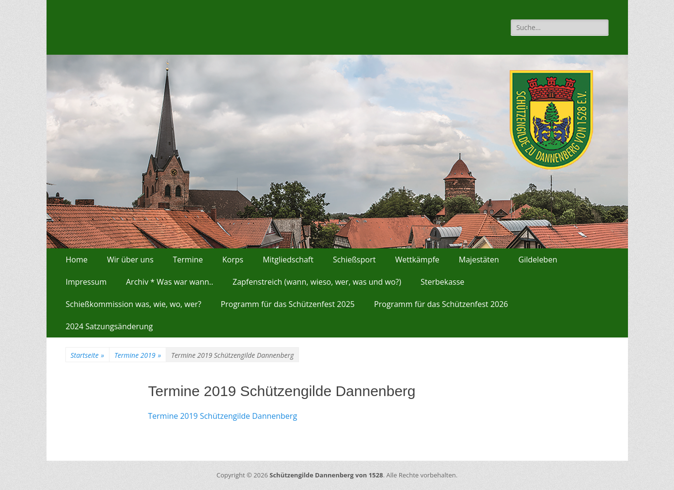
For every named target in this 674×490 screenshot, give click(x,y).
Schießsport (354, 259)
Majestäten (479, 259)
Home (77, 259)
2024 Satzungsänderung (109, 326)
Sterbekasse (442, 281)
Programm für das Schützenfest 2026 (441, 304)
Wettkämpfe (417, 259)
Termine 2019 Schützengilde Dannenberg (223, 416)
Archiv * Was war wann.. (169, 281)
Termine (188, 259)
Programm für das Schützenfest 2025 (287, 304)
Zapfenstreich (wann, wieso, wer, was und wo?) (317, 281)
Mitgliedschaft (288, 259)
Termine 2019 (137, 355)
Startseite (87, 355)
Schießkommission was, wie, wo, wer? (134, 304)
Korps (232, 259)
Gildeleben (537, 259)
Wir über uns (130, 259)
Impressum (86, 281)
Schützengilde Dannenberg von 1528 (326, 475)
